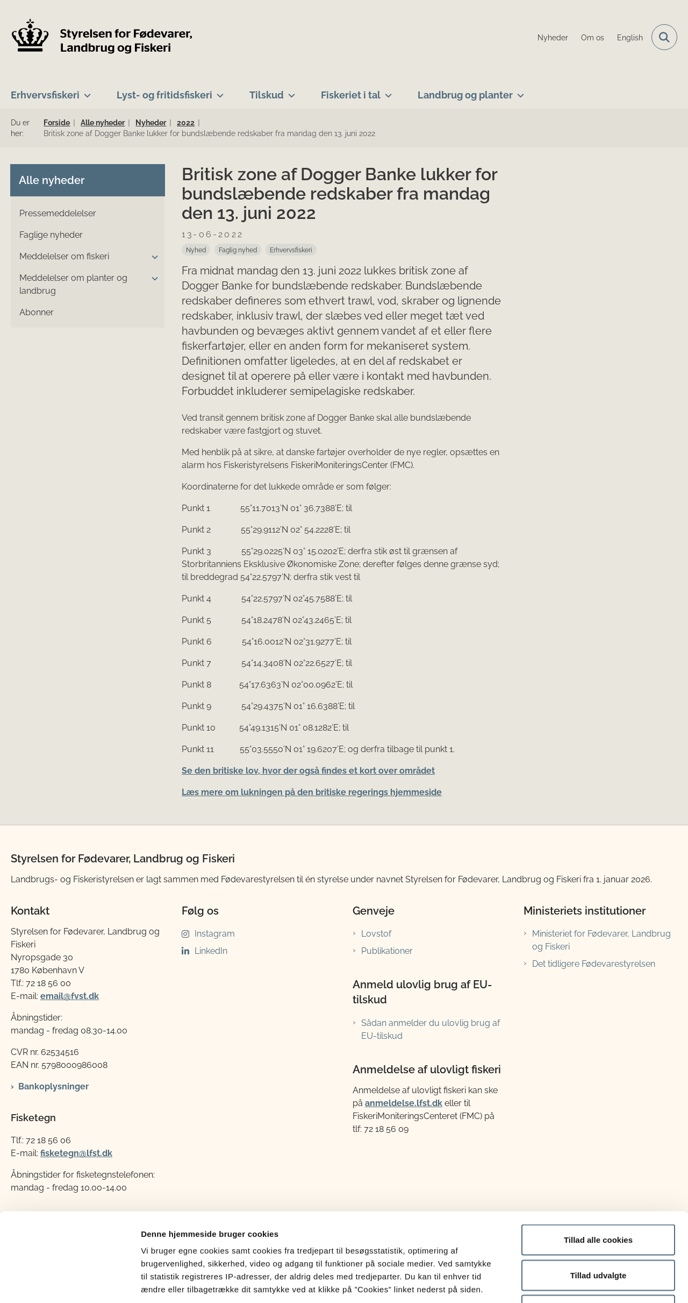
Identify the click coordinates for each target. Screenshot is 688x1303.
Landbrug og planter (465, 95)
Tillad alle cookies (598, 1161)
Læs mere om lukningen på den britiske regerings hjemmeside (312, 792)
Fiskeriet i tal (351, 95)
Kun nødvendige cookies (598, 1232)
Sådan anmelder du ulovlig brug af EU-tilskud (430, 1029)
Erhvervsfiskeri (45, 95)
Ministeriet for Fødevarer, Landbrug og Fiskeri (601, 940)
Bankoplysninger (53, 1086)
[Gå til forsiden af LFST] (102, 37)
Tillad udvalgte (598, 1197)
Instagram (215, 934)
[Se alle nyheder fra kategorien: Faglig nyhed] (237, 250)
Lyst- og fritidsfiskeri (164, 95)
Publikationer (387, 951)
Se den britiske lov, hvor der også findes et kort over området (308, 771)
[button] (152, 257)
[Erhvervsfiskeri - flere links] (85, 91)
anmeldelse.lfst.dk (403, 1103)
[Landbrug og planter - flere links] (518, 91)
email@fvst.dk (69, 996)
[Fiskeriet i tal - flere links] (386, 91)
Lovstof (376, 934)
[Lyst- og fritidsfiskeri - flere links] (218, 91)
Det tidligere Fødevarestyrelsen (593, 964)
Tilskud (266, 95)
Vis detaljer (558, 1281)
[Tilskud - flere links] (289, 91)
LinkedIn (211, 951)
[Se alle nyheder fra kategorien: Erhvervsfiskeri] (291, 250)
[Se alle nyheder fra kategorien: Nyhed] (196, 250)
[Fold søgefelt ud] (664, 37)
